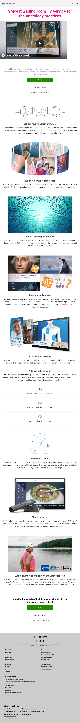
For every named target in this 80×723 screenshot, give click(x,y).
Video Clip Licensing (46, 664)
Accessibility (8, 690)
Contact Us (8, 652)
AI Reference (8, 664)
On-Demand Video (45, 652)
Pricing (40, 80)
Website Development (46, 669)
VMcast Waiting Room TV (47, 654)
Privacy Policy (8, 687)
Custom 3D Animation (46, 666)
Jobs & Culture (8, 662)
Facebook (7, 666)
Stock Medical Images (46, 657)
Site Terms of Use (9, 685)
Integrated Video (45, 659)
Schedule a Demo (40, 87)
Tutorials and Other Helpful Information (14, 679)
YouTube (7, 671)
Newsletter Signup (9, 695)
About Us (7, 654)
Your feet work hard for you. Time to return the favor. (20, 709)
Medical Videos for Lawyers (48, 662)
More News (10, 718)
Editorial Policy (8, 657)
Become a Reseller (9, 659)
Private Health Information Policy (13, 692)
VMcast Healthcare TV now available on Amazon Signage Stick (24, 711)
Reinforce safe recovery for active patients (17, 714)
